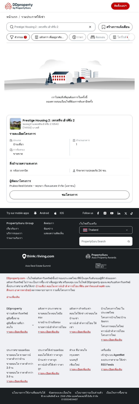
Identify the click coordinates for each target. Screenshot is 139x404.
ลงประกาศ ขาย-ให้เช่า (113, 359)
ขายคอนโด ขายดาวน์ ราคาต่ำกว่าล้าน (19, 356)
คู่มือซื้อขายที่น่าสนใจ (21, 325)
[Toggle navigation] (134, 6)
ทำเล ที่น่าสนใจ (78, 350)
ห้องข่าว (48, 228)
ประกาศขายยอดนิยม (18, 350)
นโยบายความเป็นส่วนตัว (89, 392)
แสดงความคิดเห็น (54, 233)
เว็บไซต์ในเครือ (87, 223)
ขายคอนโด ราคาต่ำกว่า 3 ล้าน (20, 374)
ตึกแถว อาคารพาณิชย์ (19, 290)
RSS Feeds (107, 364)
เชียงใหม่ (74, 364)
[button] (69, 195)
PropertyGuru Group (20, 223)
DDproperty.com (16, 278)
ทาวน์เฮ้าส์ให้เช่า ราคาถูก (51, 366)
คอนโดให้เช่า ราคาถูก (50, 354)
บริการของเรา (14, 233)
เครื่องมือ (106, 350)
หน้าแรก (12, 17)
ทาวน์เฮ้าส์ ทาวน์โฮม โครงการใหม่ (113, 333)
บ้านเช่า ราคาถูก (47, 359)
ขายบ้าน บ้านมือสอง (49, 322)
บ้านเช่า (74, 318)
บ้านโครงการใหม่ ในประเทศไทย (112, 310)
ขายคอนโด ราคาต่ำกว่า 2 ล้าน (20, 365)
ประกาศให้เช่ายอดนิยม (51, 350)
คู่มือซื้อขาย (13, 318)
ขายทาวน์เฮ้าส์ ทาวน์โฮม (52, 327)
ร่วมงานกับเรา (14, 238)
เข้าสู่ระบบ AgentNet (112, 354)
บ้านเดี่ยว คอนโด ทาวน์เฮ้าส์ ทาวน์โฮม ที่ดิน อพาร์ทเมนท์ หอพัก (70, 286)
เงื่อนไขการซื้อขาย (116, 392)
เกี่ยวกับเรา (13, 228)
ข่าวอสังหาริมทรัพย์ (17, 313)
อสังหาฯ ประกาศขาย (49, 308)
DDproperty (14, 308)
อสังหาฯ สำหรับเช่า (80, 308)
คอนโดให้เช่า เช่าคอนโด (83, 313)
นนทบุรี (74, 359)
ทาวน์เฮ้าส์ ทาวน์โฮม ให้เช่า (83, 325)
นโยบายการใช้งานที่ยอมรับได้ (28, 392)
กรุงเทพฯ (74, 354)
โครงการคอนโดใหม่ (112, 326)
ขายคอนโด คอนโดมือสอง (50, 315)
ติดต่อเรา (49, 223)
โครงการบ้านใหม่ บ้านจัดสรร (113, 319)
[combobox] (50, 27)
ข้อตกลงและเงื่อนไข (60, 392)
